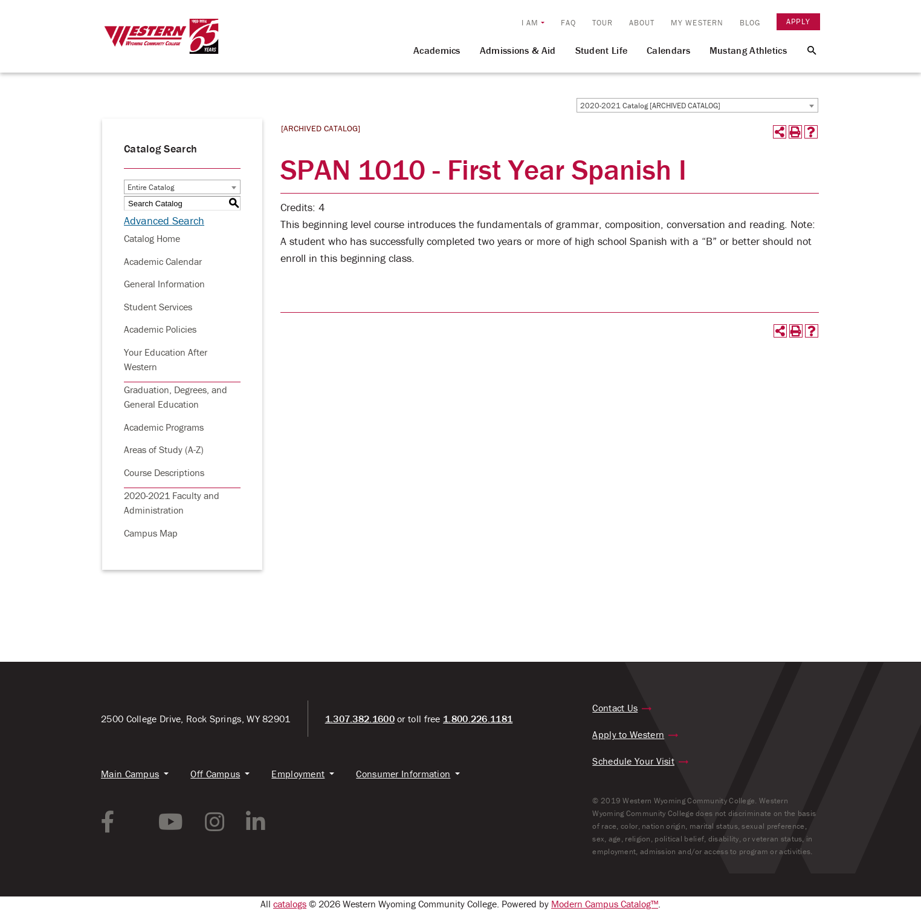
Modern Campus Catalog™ (604, 904)
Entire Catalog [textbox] (151, 187)
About (642, 23)
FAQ (568, 23)
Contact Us (615, 708)
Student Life (601, 50)
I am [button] (530, 23)
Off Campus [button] (215, 774)
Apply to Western (628, 734)
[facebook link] (108, 822)
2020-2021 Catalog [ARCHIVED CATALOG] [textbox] (650, 105)
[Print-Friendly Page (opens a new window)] (795, 132)
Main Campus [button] (130, 774)
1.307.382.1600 (360, 719)
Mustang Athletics (748, 50)
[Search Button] (804, 49)
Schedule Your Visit (633, 761)
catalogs (289, 904)
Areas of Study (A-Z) (164, 449)
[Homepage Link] (161, 42)
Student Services (158, 307)
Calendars (668, 50)
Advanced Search (164, 220)
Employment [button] (298, 774)
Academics (436, 50)
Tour (602, 23)
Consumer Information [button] (403, 774)
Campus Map (151, 533)
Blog (750, 23)
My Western (697, 23)
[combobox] (697, 105)
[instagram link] (214, 822)
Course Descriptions (164, 472)
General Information (164, 284)
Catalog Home (152, 238)
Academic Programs (164, 427)
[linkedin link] (255, 822)
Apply (798, 21)
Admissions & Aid (518, 50)
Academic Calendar (163, 261)
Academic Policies (160, 329)
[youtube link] (170, 822)
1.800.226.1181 (477, 719)
